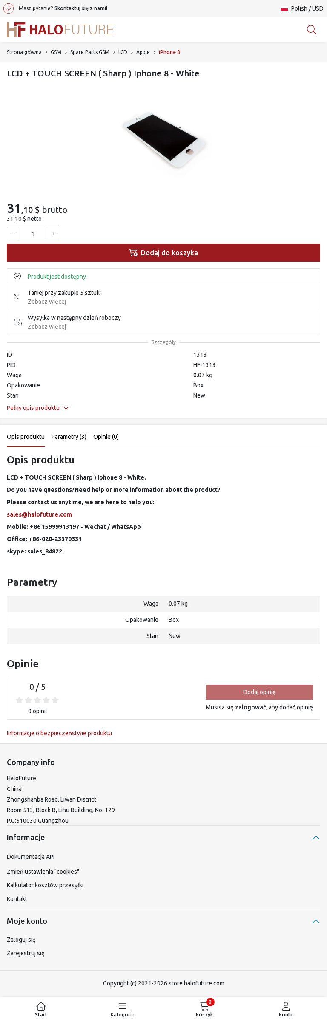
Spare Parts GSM (89, 52)
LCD (122, 52)
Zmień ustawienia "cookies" (43, 871)
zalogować (250, 707)
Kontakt (17, 898)
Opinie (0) (106, 436)
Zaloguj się (21, 939)
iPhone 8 (169, 52)
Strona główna (24, 52)
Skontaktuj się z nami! (80, 8)
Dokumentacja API (30, 856)
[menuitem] (41, 1009)
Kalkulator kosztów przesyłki (45, 885)
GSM (56, 52)
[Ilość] (33, 233)
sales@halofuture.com (39, 514)
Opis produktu (26, 436)
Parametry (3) (69, 436)
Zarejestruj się (26, 953)
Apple (143, 52)
